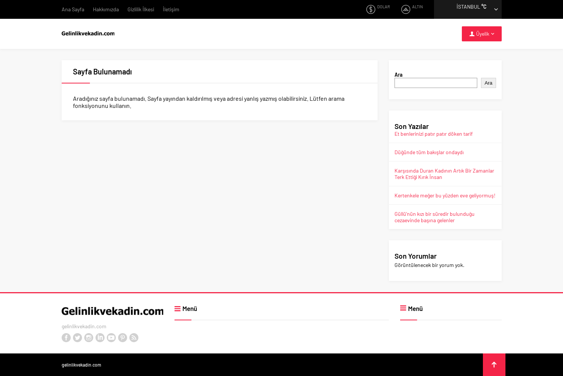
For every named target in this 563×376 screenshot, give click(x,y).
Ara (398, 74)
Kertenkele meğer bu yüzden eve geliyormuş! (445, 195)
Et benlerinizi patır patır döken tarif (434, 133)
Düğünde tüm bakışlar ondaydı (429, 152)
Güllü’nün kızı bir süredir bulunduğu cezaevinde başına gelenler (435, 217)
